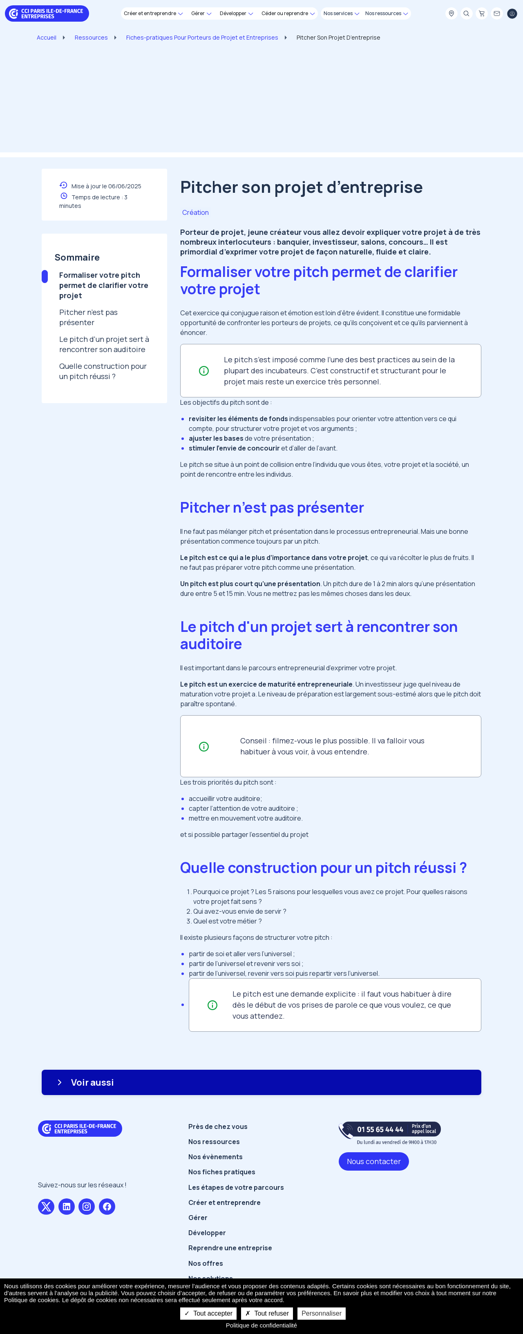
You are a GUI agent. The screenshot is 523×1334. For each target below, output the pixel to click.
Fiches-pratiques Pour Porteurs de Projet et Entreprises (202, 37)
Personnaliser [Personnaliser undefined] (322, 1313)
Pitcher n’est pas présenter (88, 317)
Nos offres (205, 1263)
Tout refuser (267, 1313)
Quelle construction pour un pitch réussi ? (103, 371)
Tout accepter (208, 1313)
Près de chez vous (218, 1126)
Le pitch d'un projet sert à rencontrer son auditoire (104, 344)
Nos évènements (215, 1156)
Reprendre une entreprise (230, 1247)
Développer (207, 1232)
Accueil (46, 37)
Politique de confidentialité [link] (261, 1325)
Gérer (198, 1217)
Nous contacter (374, 1161)
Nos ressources (214, 1141)
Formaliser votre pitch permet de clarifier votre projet (103, 285)
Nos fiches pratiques (221, 1171)
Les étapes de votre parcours (236, 1187)
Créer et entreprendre (224, 1202)
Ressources (91, 37)
